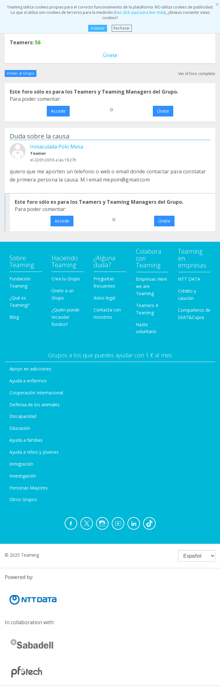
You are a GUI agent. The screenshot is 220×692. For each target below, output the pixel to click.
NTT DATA (189, 279)
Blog (14, 317)
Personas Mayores (28, 488)
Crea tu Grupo (65, 279)
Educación (19, 428)
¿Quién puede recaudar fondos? (65, 317)
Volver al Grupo (21, 73)
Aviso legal (104, 298)
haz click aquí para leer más (139, 12)
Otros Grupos (23, 499)
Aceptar (98, 28)
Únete (110, 55)
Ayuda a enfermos (28, 381)
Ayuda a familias (26, 440)
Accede (58, 111)
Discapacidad (22, 416)
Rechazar (122, 28)
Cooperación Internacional (36, 393)
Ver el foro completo (196, 73)
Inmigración (21, 464)
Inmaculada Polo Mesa (56, 146)
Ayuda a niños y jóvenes (34, 452)
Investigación (22, 476)
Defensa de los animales (34, 405)
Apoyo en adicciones (30, 369)
